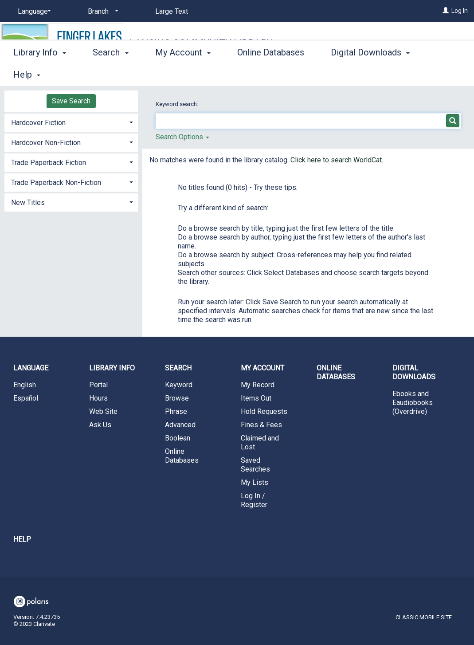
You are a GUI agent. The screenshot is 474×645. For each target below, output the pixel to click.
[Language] (32, 11)
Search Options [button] (182, 137)
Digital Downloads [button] (413, 372)
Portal (98, 385)
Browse (177, 398)
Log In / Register (254, 500)
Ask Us (100, 425)
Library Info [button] (39, 73)
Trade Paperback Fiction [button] (48, 162)
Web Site (103, 411)
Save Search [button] (71, 101)
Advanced (180, 425)
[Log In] (446, 10)
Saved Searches (255, 464)
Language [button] (30, 368)
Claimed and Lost (260, 442)
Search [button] (110, 73)
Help (22, 539)
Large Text (171, 11)
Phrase (176, 411)
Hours (98, 398)
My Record (257, 385)
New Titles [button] (28, 202)
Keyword (178, 385)
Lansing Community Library (201, 42)
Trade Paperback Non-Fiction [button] (56, 182)
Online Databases (270, 73)
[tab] (71, 122)
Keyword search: (178, 104)
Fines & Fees (261, 425)
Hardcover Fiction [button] (38, 122)
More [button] (348, 74)
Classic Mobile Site (424, 617)
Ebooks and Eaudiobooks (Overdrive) (412, 402)
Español (25, 398)
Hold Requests (264, 411)
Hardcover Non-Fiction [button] (46, 142)
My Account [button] (183, 73)
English (24, 385)
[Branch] (101, 11)
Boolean (177, 438)
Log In (459, 10)
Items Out (256, 398)
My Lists (254, 482)
